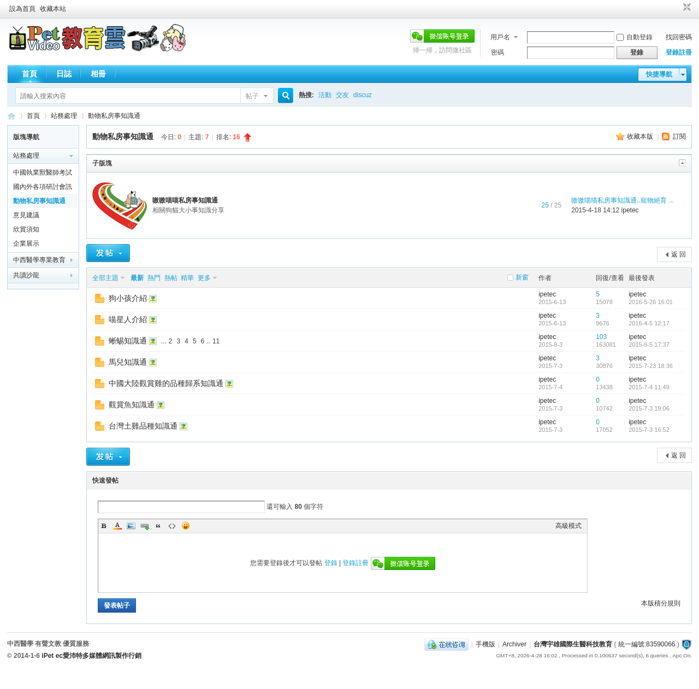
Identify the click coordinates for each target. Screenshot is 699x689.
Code (172, 525)
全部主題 (105, 278)
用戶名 (500, 37)
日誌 (64, 73)
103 (601, 337)
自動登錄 (635, 37)
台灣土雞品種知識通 (143, 425)
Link (144, 525)
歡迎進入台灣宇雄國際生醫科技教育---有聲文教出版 (11, 116)
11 (216, 341)
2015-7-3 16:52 (649, 429)
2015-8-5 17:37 (649, 344)
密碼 (497, 52)
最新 (137, 278)
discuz (362, 95)
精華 (187, 278)
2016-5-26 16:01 (651, 302)
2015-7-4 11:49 (649, 387)
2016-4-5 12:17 (649, 323)
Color (117, 525)
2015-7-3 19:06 (649, 408)
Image (131, 525)
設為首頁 (22, 9)
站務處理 (64, 116)
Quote (158, 525)
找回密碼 (679, 37)
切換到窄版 (685, 8)
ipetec (630, 210)
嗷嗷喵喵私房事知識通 (185, 200)
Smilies (185, 525)
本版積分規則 (660, 603)
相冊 (98, 73)
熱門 (154, 278)
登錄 (330, 563)
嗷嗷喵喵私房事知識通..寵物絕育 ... (622, 200)
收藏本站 (53, 9)
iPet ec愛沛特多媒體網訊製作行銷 (91, 656)
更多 (204, 278)
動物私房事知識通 (114, 116)
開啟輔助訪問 (676, 8)
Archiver (514, 644)
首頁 (29, 73)
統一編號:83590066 (647, 644)
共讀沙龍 (26, 275)
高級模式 (568, 526)
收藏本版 (641, 136)
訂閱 (679, 136)
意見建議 (26, 215)
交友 (342, 95)
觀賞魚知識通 (132, 404)
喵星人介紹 (128, 319)
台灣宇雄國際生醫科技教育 (573, 644)
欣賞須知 (26, 229)
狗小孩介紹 (128, 298)
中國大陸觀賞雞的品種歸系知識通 (166, 383)
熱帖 (170, 278)
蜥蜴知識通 (128, 340)
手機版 (485, 644)
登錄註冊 (679, 52)
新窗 (522, 277)
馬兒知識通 (128, 362)
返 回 (678, 254)
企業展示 (26, 243)
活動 (324, 95)
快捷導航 (659, 74)
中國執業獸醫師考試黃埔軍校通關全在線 (42, 174)
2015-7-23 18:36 (651, 366)
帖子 (252, 96)
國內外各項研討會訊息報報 (42, 188)
